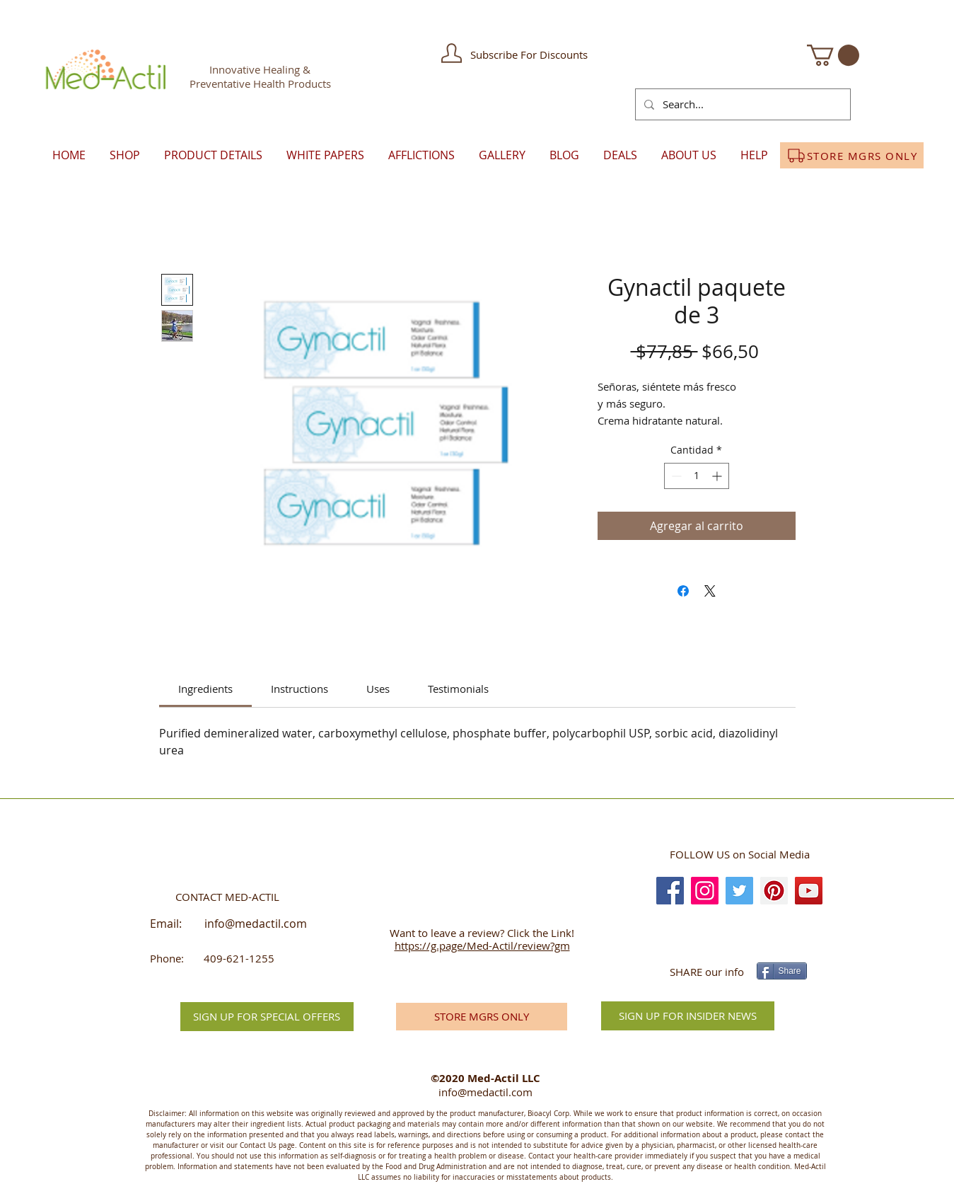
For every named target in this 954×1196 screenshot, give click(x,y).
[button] (451, 53)
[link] (205, 689)
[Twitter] (739, 890)
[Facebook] (670, 890)
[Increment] (718, 476)
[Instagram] (705, 890)
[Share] (782, 970)
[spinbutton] (696, 476)
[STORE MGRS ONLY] (852, 155)
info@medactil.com (255, 923)
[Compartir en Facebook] (683, 590)
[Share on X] (710, 590)
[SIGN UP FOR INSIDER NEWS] (687, 1015)
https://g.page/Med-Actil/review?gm (482, 945)
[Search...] (741, 104)
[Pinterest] (774, 890)
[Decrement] (675, 476)
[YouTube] (808, 890)
